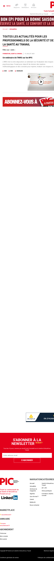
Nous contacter (34, 505)
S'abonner (3, 533)
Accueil (5, 29)
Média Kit (33, 502)
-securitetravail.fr (5, 514)
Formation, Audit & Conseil (12, 53)
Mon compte (4, 536)
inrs (11, 71)
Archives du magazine (33, 490)
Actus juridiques (47, 491)
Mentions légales (49, 551)
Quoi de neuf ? (34, 496)
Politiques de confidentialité (46, 557)
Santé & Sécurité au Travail (39, 14)
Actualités (13, 29)
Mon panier (3, 539)
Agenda (32, 493)
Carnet (32, 499)
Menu (7, 6)
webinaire (19, 71)
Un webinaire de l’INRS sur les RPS (17, 58)
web (5, 71)
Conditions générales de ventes (9, 557)
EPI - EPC (44, 488)
